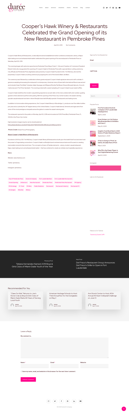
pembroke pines (47, 182)
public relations (39, 186)
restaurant (49, 186)
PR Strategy (12, 186)
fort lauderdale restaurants (63, 179)
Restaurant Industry (62, 186)
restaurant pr (75, 186)
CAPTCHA (93, 71)
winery (28, 190)
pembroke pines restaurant (63, 182)
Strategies (12, 190)
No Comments (70, 45)
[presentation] (103, 76)
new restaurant (35, 182)
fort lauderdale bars (45, 179)
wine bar (20, 190)
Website (83, 362)
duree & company (31, 179)
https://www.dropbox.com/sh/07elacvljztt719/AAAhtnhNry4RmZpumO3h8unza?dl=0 (34, 125)
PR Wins (29, 186)
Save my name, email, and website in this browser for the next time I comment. (49, 371)
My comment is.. (26, 336)
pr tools (21, 186)
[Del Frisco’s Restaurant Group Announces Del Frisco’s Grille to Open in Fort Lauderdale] (97, 264)
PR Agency (78, 182)
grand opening (13, 182)
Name (23, 362)
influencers (24, 182)
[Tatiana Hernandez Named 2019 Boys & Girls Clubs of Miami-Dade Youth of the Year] (32, 264)
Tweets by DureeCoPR (97, 234)
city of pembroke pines (16, 179)
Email (92, 60)
